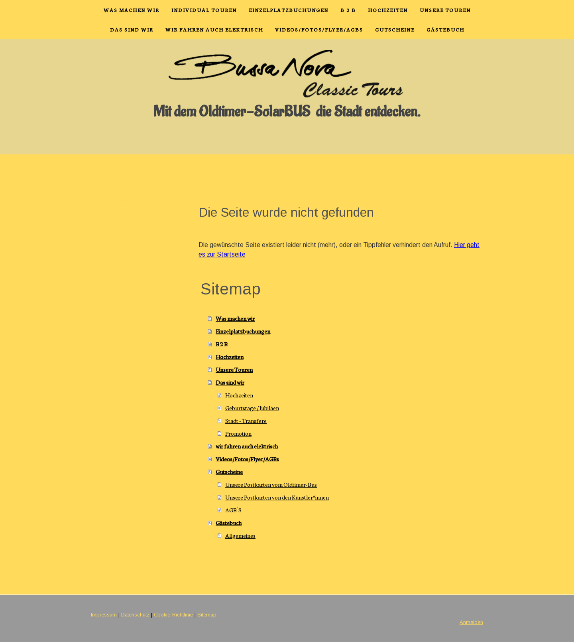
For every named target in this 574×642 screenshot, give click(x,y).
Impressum (104, 615)
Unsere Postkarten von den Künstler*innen (277, 497)
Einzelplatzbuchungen (288, 9)
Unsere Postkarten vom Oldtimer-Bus (271, 484)
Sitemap (206, 615)
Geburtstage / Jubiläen (252, 408)
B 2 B (348, 9)
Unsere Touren (445, 9)
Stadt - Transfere (246, 421)
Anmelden (471, 622)
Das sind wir (131, 29)
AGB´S (233, 510)
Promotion (238, 433)
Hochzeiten (388, 9)
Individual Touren (204, 9)
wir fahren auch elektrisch (214, 29)
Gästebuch (445, 29)
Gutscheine (395, 29)
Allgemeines (240, 535)
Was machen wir (131, 9)
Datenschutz (135, 615)
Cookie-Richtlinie (173, 615)
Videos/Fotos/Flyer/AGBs (319, 29)
